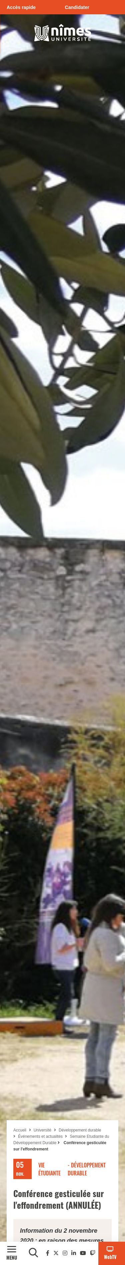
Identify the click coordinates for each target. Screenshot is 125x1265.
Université (42, 1130)
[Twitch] (92, 1253)
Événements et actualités (41, 1136)
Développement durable (80, 1130)
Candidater (77, 7)
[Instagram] (65, 1253)
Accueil (19, 1130)
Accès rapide (21, 7)
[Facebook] (47, 1253)
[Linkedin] (73, 1253)
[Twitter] (56, 1253)
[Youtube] (83, 1253)
